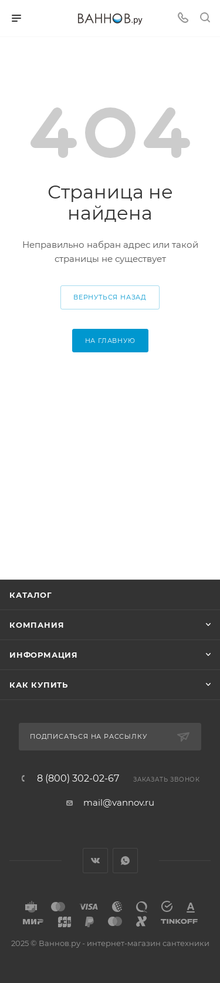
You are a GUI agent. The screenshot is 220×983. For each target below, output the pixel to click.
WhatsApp (125, 860)
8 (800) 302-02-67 (78, 778)
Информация (43, 654)
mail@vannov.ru (118, 802)
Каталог (30, 595)
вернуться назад (110, 297)
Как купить (38, 684)
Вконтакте (95, 860)
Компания (36, 624)
